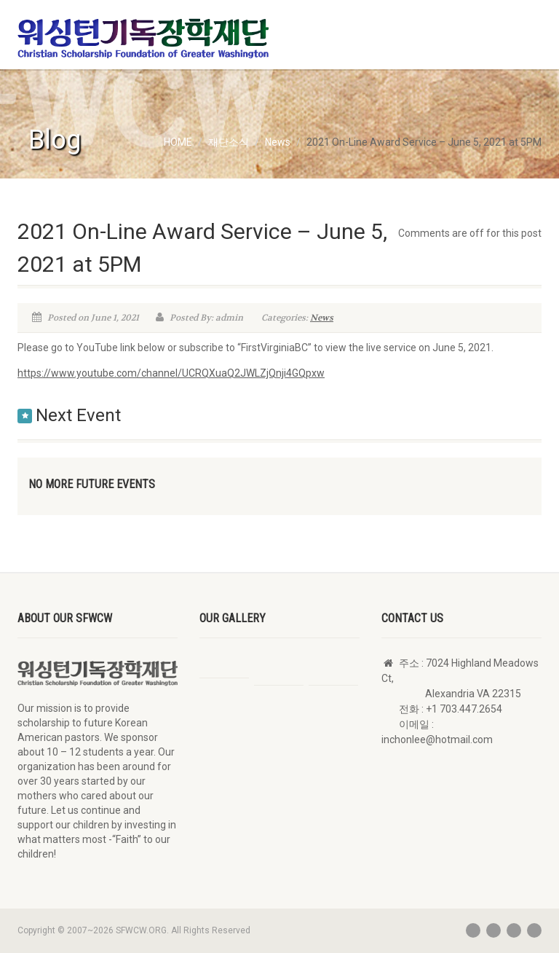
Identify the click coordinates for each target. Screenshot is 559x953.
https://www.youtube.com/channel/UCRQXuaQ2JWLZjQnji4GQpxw (171, 373)
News (321, 317)
